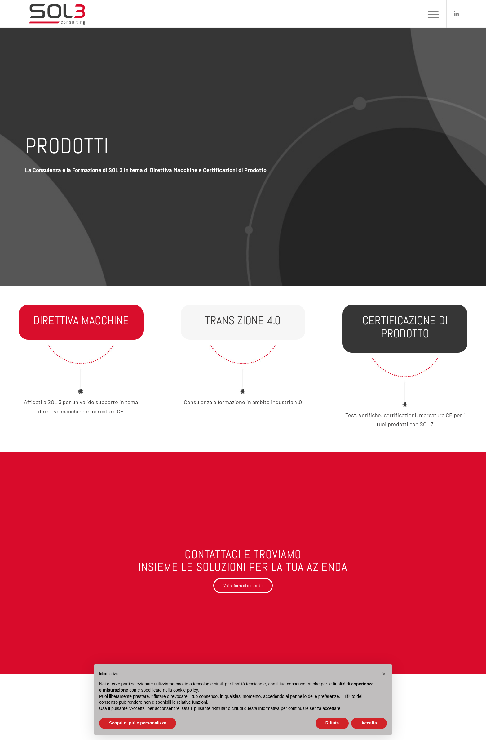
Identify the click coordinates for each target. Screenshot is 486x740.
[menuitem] (431, 14)
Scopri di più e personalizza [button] (137, 722)
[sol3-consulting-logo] (57, 14)
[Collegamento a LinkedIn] (456, 13)
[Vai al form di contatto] (243, 585)
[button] (384, 674)
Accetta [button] (369, 722)
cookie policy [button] (185, 690)
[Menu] (431, 14)
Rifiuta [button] (332, 722)
